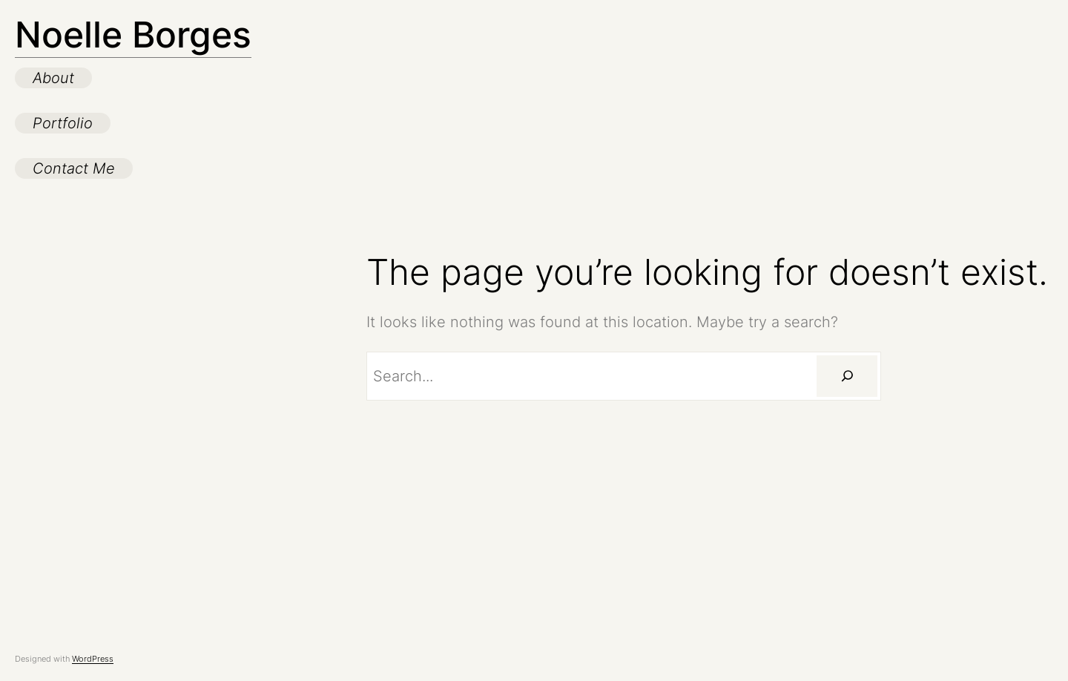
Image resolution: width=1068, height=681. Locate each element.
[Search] (847, 376)
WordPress (92, 659)
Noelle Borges (133, 34)
